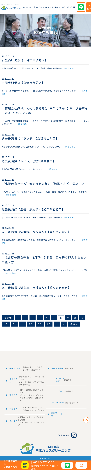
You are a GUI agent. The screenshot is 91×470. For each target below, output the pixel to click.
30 (39, 324)
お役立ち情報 (71, 7)
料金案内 (55, 7)
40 (48, 324)
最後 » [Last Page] (73, 324)
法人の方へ (47, 7)
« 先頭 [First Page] (8, 318)
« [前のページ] (18, 318)
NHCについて (28, 7)
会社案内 (62, 7)
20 (30, 324)
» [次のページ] (64, 324)
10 (6, 324)
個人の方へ (38, 7)
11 (14, 324)
